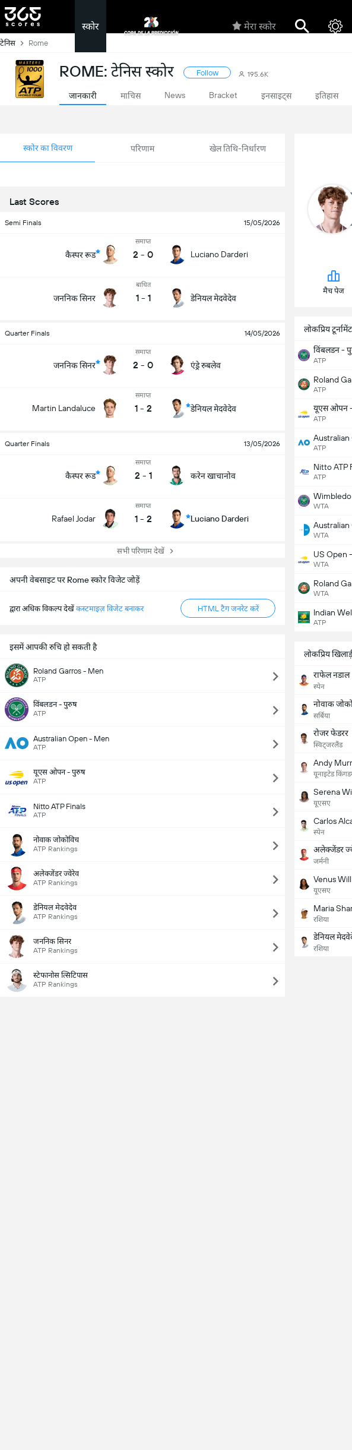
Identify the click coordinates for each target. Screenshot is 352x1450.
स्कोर (90, 26)
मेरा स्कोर (254, 26)
